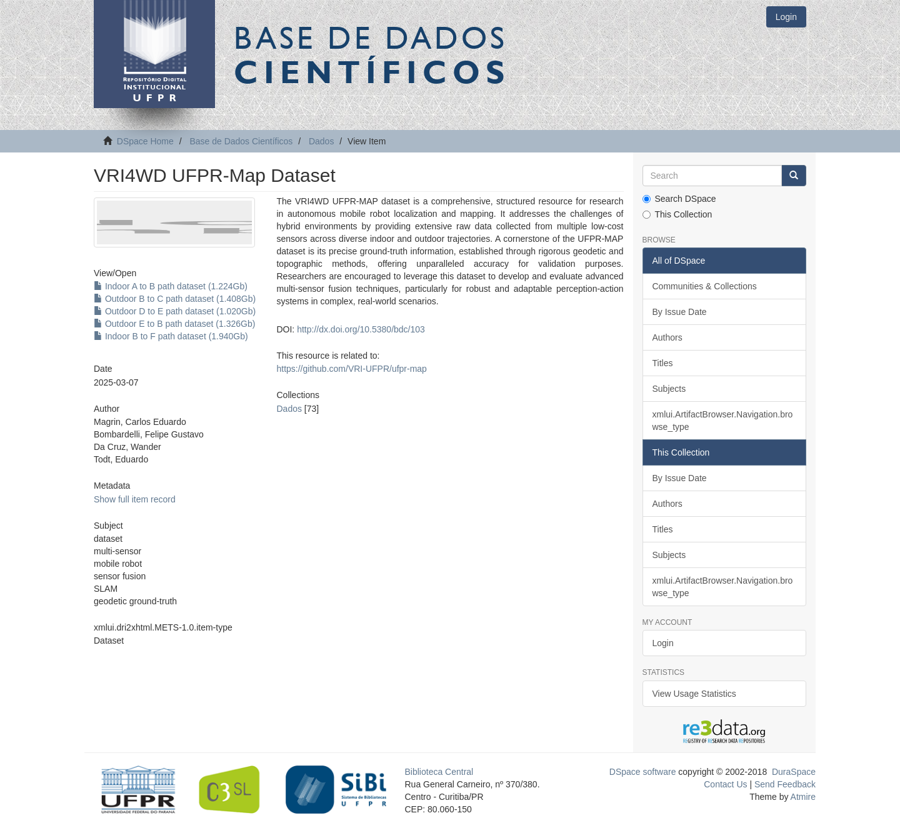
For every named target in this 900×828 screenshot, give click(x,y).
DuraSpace (794, 772)
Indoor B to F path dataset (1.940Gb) (171, 336)
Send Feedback (785, 784)
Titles (662, 363)
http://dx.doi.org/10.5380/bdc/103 (361, 329)
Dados (321, 141)
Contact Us (725, 784)
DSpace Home (145, 141)
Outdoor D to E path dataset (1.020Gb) (175, 311)
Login (663, 643)
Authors (667, 337)
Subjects (669, 389)
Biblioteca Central (439, 772)
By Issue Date (679, 312)
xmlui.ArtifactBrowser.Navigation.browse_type (722, 420)
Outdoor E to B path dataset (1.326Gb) (174, 324)
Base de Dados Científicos (240, 141)
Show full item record (135, 499)
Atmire (802, 797)
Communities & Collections (704, 286)
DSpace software (642, 772)
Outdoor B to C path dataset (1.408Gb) (175, 299)
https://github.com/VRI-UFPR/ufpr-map (351, 369)
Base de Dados (372, 54)
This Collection (677, 214)
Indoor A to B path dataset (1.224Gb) (171, 286)
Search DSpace (679, 199)
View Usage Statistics (694, 694)
